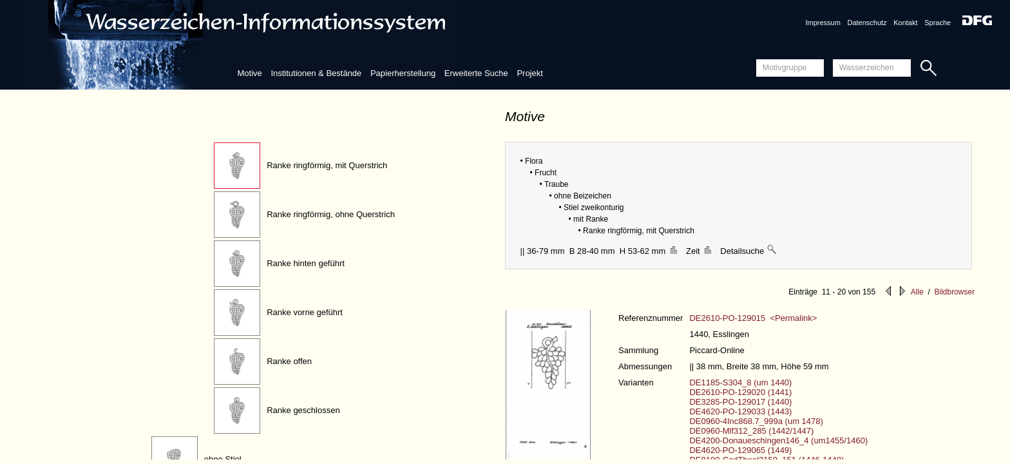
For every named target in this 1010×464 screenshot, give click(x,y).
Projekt (529, 73)
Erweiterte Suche (476, 73)
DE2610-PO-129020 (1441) (740, 392)
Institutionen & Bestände (316, 73)
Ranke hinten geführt (306, 263)
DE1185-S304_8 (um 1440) (740, 382)
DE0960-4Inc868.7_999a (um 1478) (756, 421)
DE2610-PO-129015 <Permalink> (753, 318)
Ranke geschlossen (303, 410)
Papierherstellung (402, 73)
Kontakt (905, 22)
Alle (917, 291)
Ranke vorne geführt (305, 312)
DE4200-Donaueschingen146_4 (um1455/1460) (778, 440)
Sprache (937, 22)
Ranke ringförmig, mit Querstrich (327, 165)
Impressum (822, 22)
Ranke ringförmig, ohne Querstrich (331, 214)
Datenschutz (866, 22)
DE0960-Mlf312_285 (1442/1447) (751, 431)
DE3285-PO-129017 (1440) (740, 402)
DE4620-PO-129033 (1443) (740, 411)
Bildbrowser (954, 291)
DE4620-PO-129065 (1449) (740, 450)
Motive (249, 73)
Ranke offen (289, 361)
